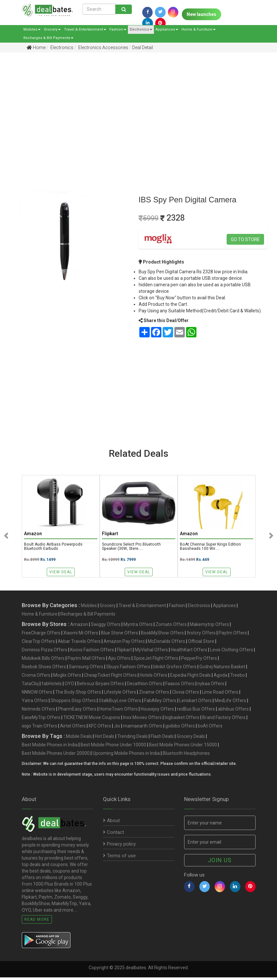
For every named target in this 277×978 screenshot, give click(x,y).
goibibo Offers (180, 726)
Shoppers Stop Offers (73, 701)
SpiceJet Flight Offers (155, 658)
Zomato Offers (171, 625)
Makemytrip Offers (209, 625)
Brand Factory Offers (224, 718)
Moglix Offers (67, 675)
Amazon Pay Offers (124, 642)
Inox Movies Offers (142, 718)
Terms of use (119, 856)
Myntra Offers (138, 625)
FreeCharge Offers (41, 633)
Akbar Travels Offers (79, 642)
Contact (113, 833)
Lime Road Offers (220, 692)
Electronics (141, 29)
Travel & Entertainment (85, 29)
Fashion (117, 29)
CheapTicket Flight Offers (110, 675)
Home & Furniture (199, 29)
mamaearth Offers (142, 726)
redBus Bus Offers (196, 709)
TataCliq (30, 684)
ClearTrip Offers (38, 642)
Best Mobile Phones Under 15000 (183, 745)
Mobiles (32, 29)
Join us (220, 860)
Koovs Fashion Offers (92, 650)
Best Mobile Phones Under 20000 (56, 753)
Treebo (237, 675)
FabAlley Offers (160, 701)
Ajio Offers (119, 658)
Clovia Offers (185, 692)
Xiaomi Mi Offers (80, 633)
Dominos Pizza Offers (44, 650)
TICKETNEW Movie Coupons (91, 718)
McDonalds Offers (166, 642)
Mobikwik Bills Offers (43, 658)
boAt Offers (210, 726)
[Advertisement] (133, 107)
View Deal (60, 572)
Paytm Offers (233, 633)
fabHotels (52, 684)
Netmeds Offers (38, 709)
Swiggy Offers (105, 625)
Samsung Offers (86, 667)
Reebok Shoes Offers (44, 667)
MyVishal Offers (151, 650)
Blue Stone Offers (119, 633)
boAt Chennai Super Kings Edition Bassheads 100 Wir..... (211, 547)
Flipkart (124, 650)
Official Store (201, 642)
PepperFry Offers (199, 658)
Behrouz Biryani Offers (100, 684)
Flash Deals (162, 737)
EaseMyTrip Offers (41, 718)
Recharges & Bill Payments (48, 38)
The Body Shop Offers (78, 692)
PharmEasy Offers (77, 709)
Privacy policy (119, 845)
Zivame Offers (154, 692)
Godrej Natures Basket (222, 667)
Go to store (245, 239)
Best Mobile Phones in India (50, 745)
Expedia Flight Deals (190, 675)
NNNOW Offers (37, 692)
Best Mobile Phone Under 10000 (113, 745)
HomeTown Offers (118, 709)
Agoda (220, 675)
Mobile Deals (79, 737)
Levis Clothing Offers (231, 650)
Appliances (167, 29)
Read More (36, 920)
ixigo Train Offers (39, 726)
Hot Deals (104, 737)
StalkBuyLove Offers (120, 701)
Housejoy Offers (157, 709)
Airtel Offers (73, 726)
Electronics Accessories (102, 47)
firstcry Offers (201, 633)
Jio (117, 726)
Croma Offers (36, 675)
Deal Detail (142, 47)
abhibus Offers (233, 709)
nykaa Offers (210, 684)
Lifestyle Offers (120, 692)
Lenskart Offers (195, 701)
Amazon (79, 625)
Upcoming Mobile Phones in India (126, 753)
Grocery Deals (191, 737)
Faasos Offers (180, 684)
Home (36, 47)
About (111, 821)
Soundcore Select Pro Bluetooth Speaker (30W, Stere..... (131, 547)
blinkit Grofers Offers (174, 667)
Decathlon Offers (144, 684)
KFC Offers (100, 726)
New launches (201, 14)
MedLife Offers (230, 701)
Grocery (52, 29)
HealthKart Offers (189, 650)
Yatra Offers (35, 701)
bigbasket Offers (182, 718)
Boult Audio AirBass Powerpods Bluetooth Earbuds (54, 547)
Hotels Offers (153, 675)
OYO (69, 684)
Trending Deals (132, 737)
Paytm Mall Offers (86, 658)
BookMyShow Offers (162, 633)
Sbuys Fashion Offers (128, 667)
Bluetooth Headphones (186, 753)
